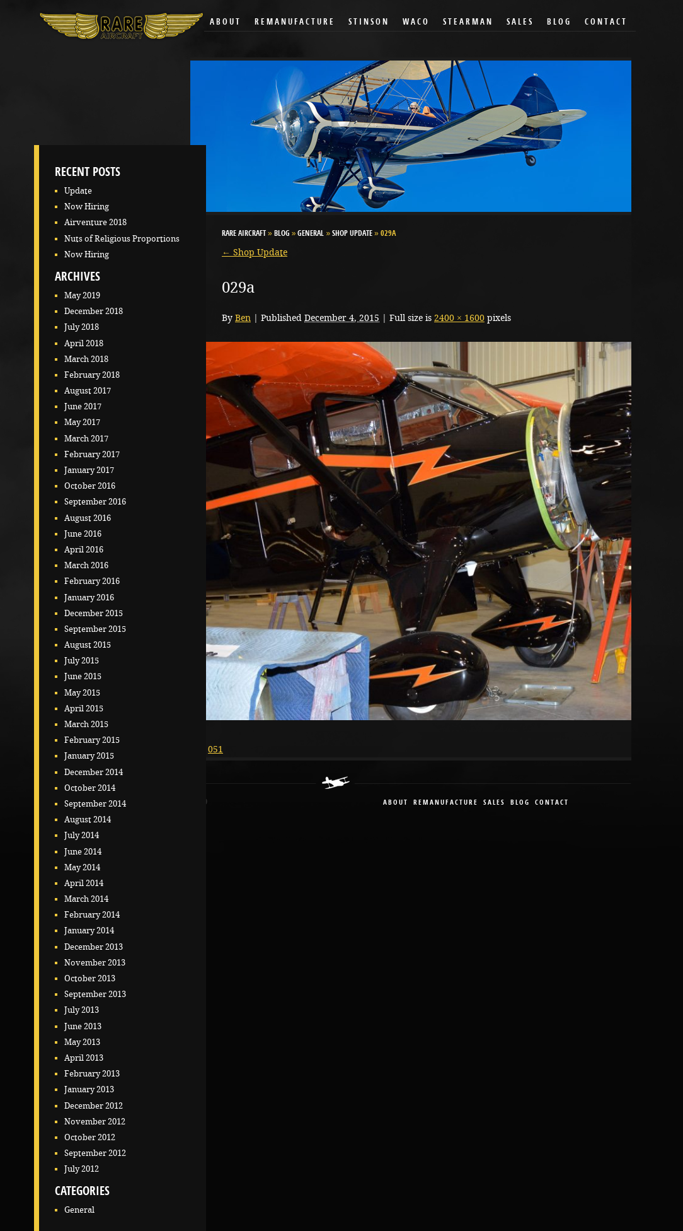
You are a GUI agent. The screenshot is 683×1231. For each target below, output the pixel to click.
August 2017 (87, 390)
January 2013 (89, 1089)
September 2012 (95, 1153)
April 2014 (83, 883)
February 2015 (92, 740)
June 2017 (82, 406)
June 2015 (82, 676)
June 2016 (82, 534)
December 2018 (93, 311)
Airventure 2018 (95, 222)
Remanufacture (295, 22)
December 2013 (93, 947)
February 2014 (92, 914)
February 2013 (92, 1073)
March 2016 (86, 565)
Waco (416, 22)
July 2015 (81, 660)
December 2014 (93, 772)
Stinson (368, 22)
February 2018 (92, 375)
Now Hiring (86, 206)
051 (215, 749)
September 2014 (95, 803)
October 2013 (89, 978)
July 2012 (81, 1169)
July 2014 (81, 835)
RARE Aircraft (244, 234)
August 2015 (87, 645)
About (225, 22)
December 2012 (93, 1106)
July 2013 (81, 1010)
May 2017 (82, 422)
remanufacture (445, 803)
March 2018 (86, 359)
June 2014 (82, 851)
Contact (606, 22)
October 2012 (89, 1137)
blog (520, 803)
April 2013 (83, 1058)
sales (494, 803)
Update (78, 190)
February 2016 (92, 581)
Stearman (468, 22)
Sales (520, 22)
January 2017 (89, 470)
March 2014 (86, 899)
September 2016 (95, 501)
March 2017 (86, 438)
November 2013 (94, 962)
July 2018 (81, 327)
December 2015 (93, 613)
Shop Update (352, 234)
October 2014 (89, 788)
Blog (559, 22)
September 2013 (95, 994)
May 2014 (82, 867)
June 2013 (82, 1026)
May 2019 (82, 295)
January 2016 (89, 597)
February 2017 (92, 454)
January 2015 (89, 756)
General (79, 1210)
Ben (243, 318)
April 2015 (83, 708)
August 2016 (87, 518)
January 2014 (89, 930)
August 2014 (87, 819)
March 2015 (86, 724)
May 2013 (82, 1042)
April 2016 (83, 549)
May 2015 (82, 692)
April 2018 (83, 343)
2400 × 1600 (459, 318)
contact (552, 803)
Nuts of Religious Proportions (122, 238)
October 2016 (89, 486)
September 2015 (95, 629)
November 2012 (94, 1121)
